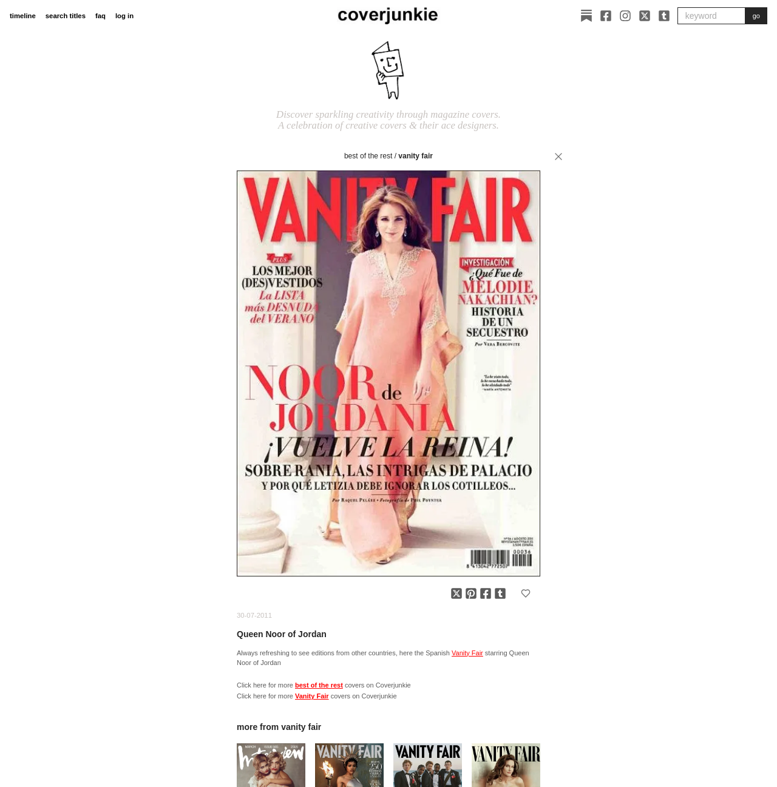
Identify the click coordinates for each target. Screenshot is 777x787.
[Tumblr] (664, 16)
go (756, 15)
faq (100, 15)
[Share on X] (456, 593)
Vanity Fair (415, 156)
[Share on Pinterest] (471, 593)
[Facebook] (606, 16)
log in (124, 15)
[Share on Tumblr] (500, 593)
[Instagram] (625, 16)
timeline (23, 15)
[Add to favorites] (525, 593)
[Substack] (586, 16)
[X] (645, 16)
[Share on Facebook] (486, 593)
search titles (66, 15)
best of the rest (368, 156)
